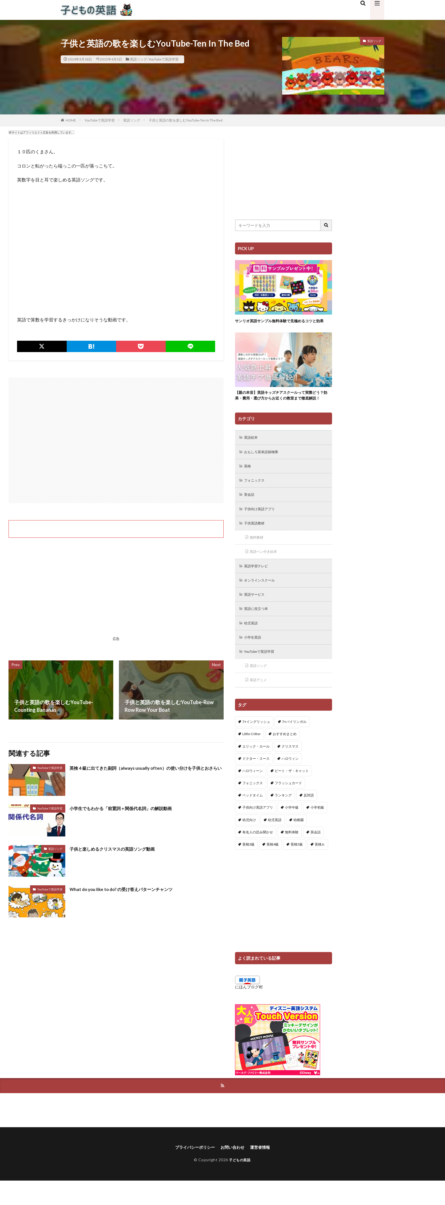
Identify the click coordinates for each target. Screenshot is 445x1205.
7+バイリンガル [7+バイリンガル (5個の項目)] (294, 745)
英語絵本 (253, 452)
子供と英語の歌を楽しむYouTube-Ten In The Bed (185, 120)
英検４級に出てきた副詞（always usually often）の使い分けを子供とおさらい (145, 772)
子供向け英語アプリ (262, 526)
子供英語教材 (256, 540)
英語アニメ (260, 703)
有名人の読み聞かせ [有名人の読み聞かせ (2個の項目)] (257, 855)
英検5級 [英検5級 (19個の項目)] (297, 867)
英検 (249, 481)
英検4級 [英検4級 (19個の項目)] (272, 867)
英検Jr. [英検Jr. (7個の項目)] (320, 867)
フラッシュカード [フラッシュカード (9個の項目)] (288, 806)
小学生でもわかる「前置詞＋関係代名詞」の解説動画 (131, 808)
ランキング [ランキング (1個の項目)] (283, 818)
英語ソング (138, 59)
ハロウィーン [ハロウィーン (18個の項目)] (252, 794)
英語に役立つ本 (258, 629)
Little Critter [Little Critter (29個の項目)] (251, 757)
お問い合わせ (233, 1171)
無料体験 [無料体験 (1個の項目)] (292, 855)
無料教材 (258, 555)
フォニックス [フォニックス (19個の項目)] (252, 806)
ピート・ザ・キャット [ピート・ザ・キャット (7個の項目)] (292, 794)
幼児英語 (253, 644)
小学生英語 (255, 658)
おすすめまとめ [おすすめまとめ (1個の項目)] (285, 757)
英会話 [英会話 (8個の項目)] (315, 855)
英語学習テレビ (258, 585)
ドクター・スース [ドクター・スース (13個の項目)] (256, 782)
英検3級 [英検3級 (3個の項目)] (248, 867)
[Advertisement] (116, 440)
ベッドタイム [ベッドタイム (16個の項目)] (252, 818)
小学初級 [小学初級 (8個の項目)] (317, 831)
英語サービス (256, 614)
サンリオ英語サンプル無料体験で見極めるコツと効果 (282, 324)
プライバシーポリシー (192, 1171)
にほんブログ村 (249, 1010)
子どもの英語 (239, 1184)
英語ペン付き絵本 (266, 570)
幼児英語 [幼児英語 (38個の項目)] (275, 843)
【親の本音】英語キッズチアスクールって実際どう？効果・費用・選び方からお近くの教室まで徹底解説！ (282, 406)
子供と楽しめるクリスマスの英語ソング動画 (121, 849)
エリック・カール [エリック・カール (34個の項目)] (256, 769)
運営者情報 (264, 1171)
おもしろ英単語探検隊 (264, 467)
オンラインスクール (262, 599)
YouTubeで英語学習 (163, 59)
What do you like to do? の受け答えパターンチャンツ (130, 889)
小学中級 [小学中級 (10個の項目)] (292, 831)
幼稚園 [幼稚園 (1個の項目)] (298, 843)
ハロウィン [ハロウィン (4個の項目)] (290, 782)
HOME (71, 120)
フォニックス (256, 496)
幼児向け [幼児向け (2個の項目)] (249, 843)
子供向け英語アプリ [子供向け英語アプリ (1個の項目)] (257, 831)
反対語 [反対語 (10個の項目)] (309, 818)
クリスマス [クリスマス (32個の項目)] (290, 769)
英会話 (251, 511)
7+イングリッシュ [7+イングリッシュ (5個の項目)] (256, 745)
